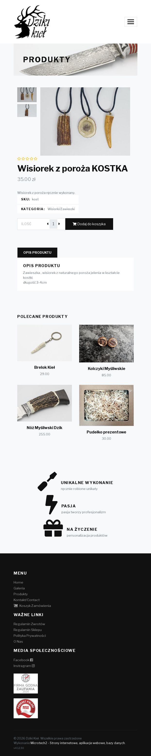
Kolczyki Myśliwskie (106, 368)
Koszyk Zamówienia (32, 606)
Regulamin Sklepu (28, 630)
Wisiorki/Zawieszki (61, 209)
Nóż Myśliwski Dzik (44, 427)
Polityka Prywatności (30, 636)
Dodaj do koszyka (89, 224)
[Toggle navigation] (130, 22)
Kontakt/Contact (27, 600)
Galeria (19, 588)
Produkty (21, 594)
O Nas (18, 641)
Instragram (24, 666)
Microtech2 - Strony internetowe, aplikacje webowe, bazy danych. (78, 743)
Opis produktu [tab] (37, 252)
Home (18, 582)
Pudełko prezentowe (106, 432)
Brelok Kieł (44, 367)
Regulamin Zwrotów (29, 624)
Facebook (23, 660)
